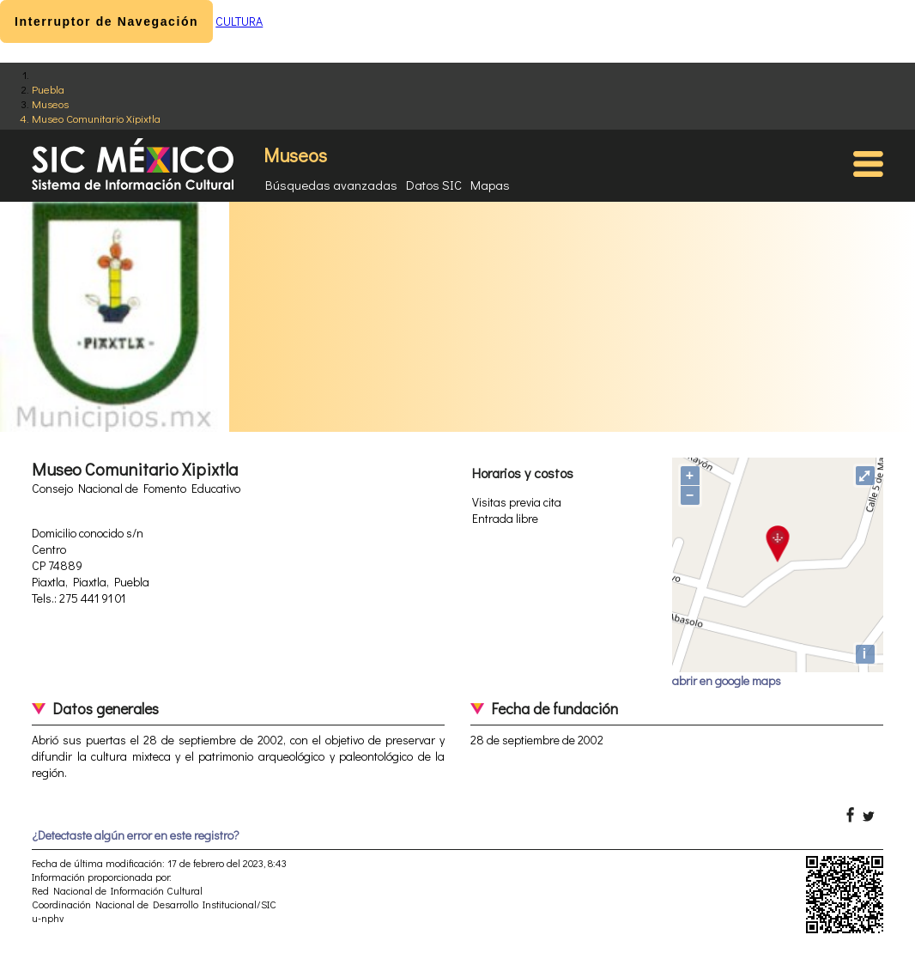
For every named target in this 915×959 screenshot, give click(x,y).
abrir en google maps (726, 680)
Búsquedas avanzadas (331, 184)
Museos (50, 103)
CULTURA (239, 21)
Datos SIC (434, 184)
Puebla (48, 89)
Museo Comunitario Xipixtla (96, 118)
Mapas (490, 184)
